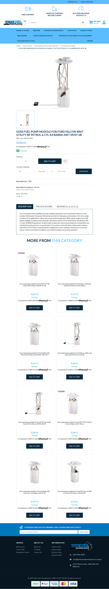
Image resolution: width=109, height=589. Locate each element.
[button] (65, 161)
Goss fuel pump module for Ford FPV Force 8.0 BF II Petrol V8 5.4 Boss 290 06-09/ (74, 492)
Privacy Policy (56, 550)
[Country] (45, 171)
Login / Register (87, 2)
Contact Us (38, 552)
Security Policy (57, 555)
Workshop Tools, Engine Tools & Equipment (75, 36)
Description (24, 206)
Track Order (20, 550)
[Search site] (83, 22)
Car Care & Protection (26, 41)
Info (48, 146)
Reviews (67, 206)
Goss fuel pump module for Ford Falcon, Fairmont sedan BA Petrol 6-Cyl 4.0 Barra (74, 285)
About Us (37, 547)
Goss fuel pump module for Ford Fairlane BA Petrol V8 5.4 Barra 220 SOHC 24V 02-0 (34, 354)
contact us (72, 2)
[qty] (25, 171)
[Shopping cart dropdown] (95, 22)
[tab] (24, 206)
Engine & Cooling (22, 30)
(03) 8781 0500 (79, 555)
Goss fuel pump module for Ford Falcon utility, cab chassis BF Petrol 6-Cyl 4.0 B (74, 354)
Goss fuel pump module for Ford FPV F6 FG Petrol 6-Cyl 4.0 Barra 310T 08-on (74, 423)
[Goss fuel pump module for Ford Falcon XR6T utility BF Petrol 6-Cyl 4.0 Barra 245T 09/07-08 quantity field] (26, 161)
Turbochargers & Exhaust (43, 36)
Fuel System (71, 30)
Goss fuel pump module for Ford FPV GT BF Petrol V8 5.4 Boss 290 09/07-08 (34, 285)
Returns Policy (57, 552)
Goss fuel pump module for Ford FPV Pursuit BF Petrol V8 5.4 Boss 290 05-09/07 (34, 423)
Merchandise (22, 36)
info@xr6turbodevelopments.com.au (87, 559)
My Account (20, 547)
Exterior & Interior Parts (53, 30)
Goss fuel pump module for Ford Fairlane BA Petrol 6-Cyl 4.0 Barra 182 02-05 (34, 492)
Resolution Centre (22, 552)
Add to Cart (50, 161)
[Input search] (55, 22)
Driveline (36, 30)
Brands (90, 41)
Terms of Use (56, 547)
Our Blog (37, 550)
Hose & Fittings (86, 30)
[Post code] (64, 171)
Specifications (44, 206)
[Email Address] (49, 532)
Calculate (83, 171)
